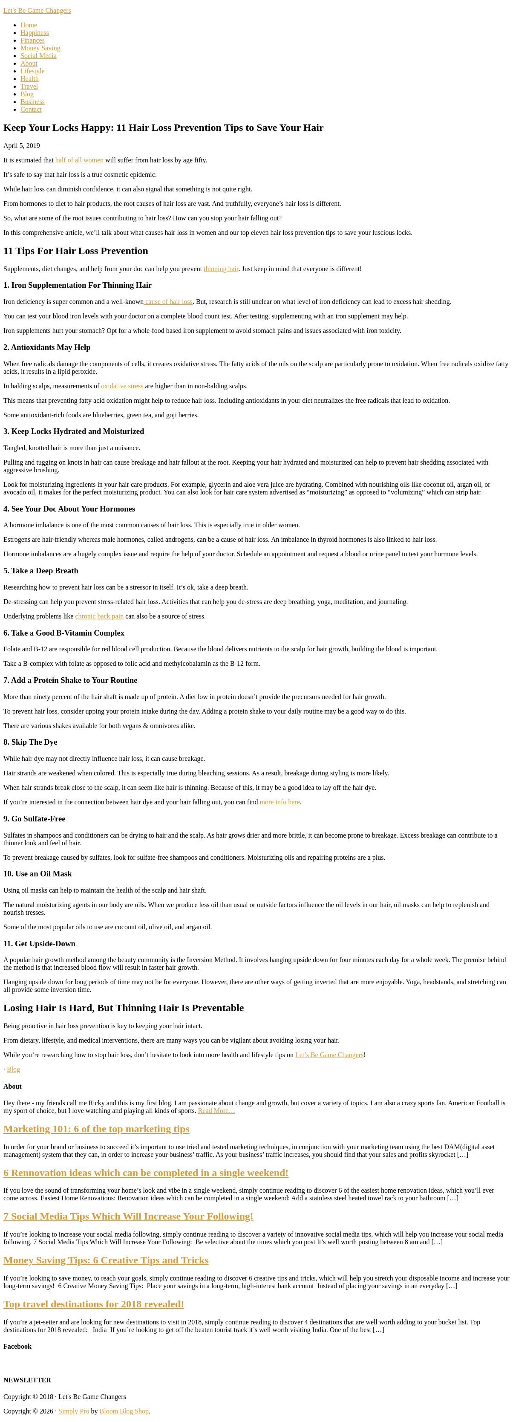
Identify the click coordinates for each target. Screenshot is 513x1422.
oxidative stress (122, 386)
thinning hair (221, 268)
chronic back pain (99, 616)
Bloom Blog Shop (124, 1411)
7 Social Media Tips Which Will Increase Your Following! (128, 1216)
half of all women (79, 160)
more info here (280, 802)
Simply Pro (73, 1411)
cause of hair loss (168, 301)
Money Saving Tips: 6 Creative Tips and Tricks (106, 1260)
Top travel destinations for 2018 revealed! (93, 1303)
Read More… (217, 1110)
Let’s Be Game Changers (329, 1054)
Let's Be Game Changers (37, 10)
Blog (13, 1069)
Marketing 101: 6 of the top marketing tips (96, 1128)
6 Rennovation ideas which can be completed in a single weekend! (145, 1172)
